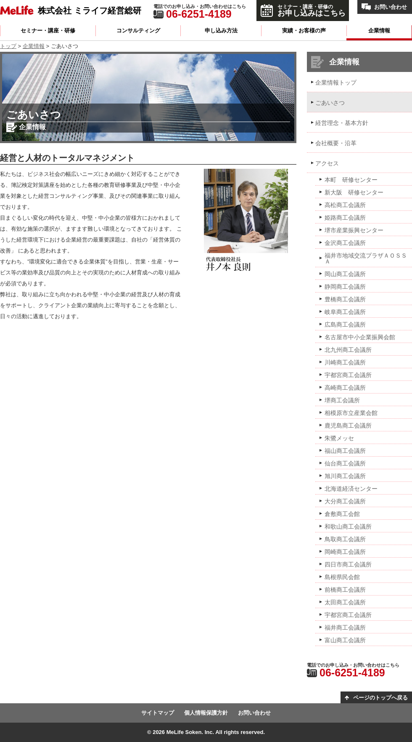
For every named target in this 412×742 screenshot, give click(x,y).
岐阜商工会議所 (345, 312)
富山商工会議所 (345, 640)
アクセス (327, 163)
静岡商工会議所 (345, 286)
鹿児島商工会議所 (348, 425)
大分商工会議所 (345, 501)
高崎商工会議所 (345, 387)
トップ (8, 46)
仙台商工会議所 (345, 463)
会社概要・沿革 (336, 143)
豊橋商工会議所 (345, 299)
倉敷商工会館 (342, 514)
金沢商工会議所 (345, 242)
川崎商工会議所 (345, 362)
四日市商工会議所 (348, 564)
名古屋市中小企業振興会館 (360, 337)
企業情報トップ (336, 82)
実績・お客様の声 (304, 30)
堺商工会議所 (342, 400)
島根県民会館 (342, 577)
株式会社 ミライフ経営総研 (89, 10)
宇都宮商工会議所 (348, 375)
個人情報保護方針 (206, 713)
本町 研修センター (351, 179)
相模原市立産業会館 (351, 413)
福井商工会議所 (345, 627)
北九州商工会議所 (348, 349)
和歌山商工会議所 (348, 526)
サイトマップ (157, 713)
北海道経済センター (351, 488)
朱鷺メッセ (339, 438)
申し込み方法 (221, 30)
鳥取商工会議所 (345, 539)
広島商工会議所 (345, 324)
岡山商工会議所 (345, 274)
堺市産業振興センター (354, 230)
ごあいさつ (330, 102)
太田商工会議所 (345, 602)
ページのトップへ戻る (380, 697)
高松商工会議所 (345, 205)
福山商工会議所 (345, 450)
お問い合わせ (390, 7)
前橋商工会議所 (345, 589)
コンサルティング (138, 30)
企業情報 (379, 30)
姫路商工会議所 (345, 217)
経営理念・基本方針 (341, 123)
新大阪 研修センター (354, 192)
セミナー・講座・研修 (48, 30)
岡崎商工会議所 (345, 551)
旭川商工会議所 (345, 476)
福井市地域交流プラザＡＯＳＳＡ (366, 258)
